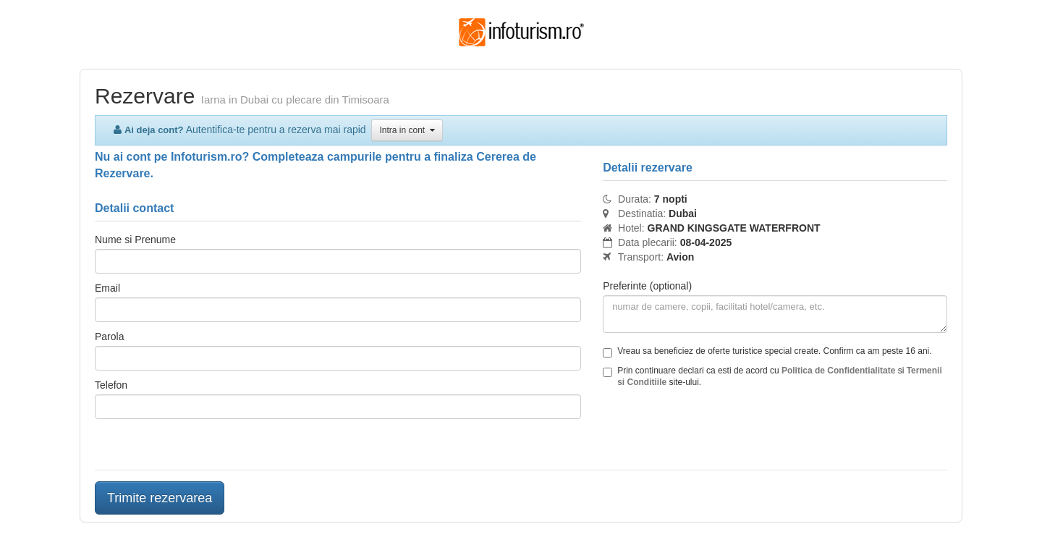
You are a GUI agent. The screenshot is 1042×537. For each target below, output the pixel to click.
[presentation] (713, 430)
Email (107, 288)
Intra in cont (406, 130)
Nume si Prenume (135, 239)
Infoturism (521, 32)
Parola (109, 336)
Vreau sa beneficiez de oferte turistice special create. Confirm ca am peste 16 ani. (767, 352)
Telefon (111, 385)
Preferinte (647, 286)
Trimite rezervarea (159, 498)
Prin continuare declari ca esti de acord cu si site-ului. (772, 376)
